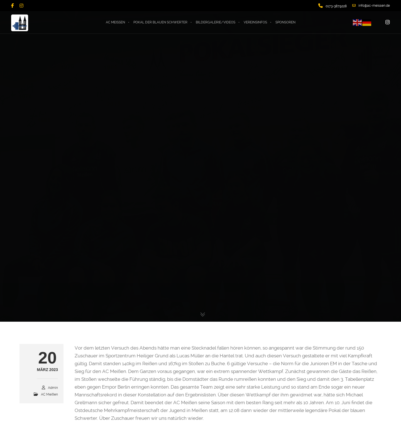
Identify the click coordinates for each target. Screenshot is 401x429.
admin (53, 388)
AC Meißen (49, 394)
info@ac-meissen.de (371, 5)
